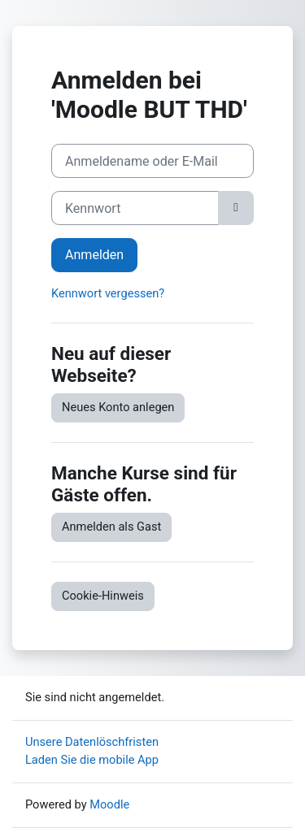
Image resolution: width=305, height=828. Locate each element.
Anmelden (94, 254)
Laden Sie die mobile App (92, 759)
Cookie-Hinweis (103, 595)
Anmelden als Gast (111, 526)
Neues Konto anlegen (118, 407)
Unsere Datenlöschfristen (92, 742)
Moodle (109, 804)
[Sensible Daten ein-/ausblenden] (236, 208)
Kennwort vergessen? (107, 293)
